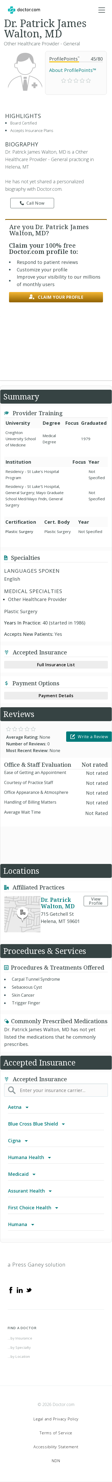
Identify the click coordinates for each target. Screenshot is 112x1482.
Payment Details (56, 695)
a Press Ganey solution (37, 1264)
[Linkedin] (20, 1290)
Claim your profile (56, 297)
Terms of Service (56, 1432)
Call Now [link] (32, 203)
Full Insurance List (56, 665)
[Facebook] (11, 1290)
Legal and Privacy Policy (56, 1418)
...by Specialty (19, 1347)
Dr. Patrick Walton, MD (58, 903)
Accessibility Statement (55, 1446)
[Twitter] (29, 1290)
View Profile (96, 901)
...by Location (19, 1356)
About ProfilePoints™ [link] (72, 70)
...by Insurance (20, 1338)
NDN (56, 1460)
